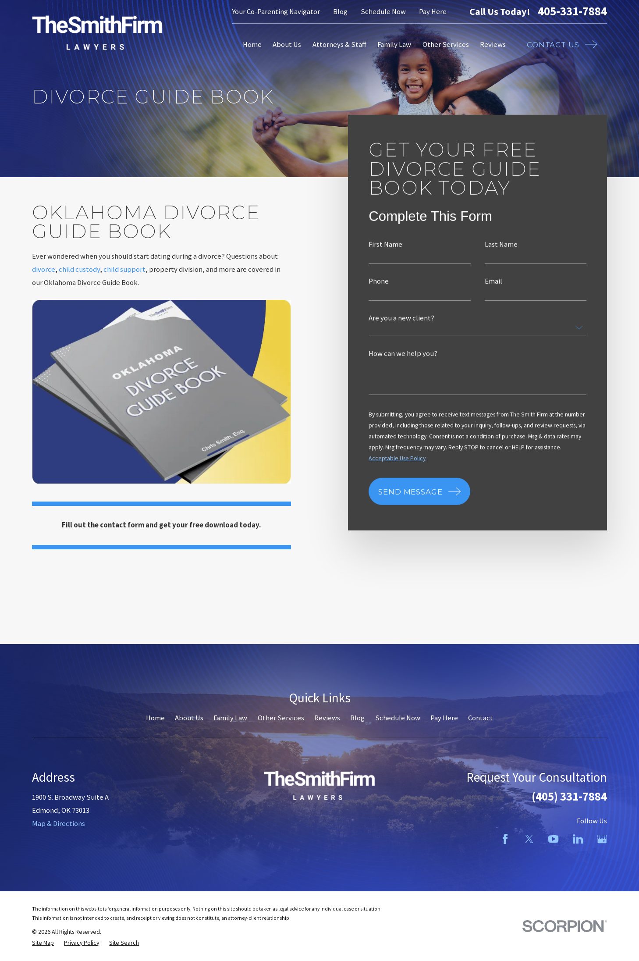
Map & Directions (58, 823)
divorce (43, 269)
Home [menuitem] (252, 44)
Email (493, 281)
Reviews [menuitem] (493, 44)
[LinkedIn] (578, 839)
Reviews (327, 718)
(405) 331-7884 (569, 796)
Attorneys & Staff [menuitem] (339, 44)
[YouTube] (553, 839)
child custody (79, 269)
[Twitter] (529, 839)
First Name (385, 245)
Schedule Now (383, 11)
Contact (480, 718)
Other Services (281, 718)
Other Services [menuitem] (445, 44)
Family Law (230, 718)
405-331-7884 (572, 12)
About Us (189, 718)
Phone (379, 281)
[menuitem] (43, 942)
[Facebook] (505, 839)
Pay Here (433, 11)
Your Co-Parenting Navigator (276, 11)
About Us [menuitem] (287, 44)
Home (155, 718)
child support (124, 269)
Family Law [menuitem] (394, 44)
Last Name (500, 245)
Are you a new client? (401, 318)
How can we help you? (403, 353)
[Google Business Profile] (602, 839)
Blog (340, 11)
